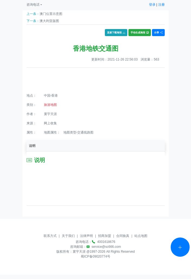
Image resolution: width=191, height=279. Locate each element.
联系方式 (50, 236)
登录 (152, 5)
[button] (34, 4)
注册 (161, 5)
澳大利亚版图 (49, 21)
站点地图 (140, 236)
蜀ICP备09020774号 (95, 256)
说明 (32, 146)
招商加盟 (104, 236)
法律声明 (86, 236)
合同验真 (122, 236)
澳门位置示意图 (51, 14)
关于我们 (68, 236)
